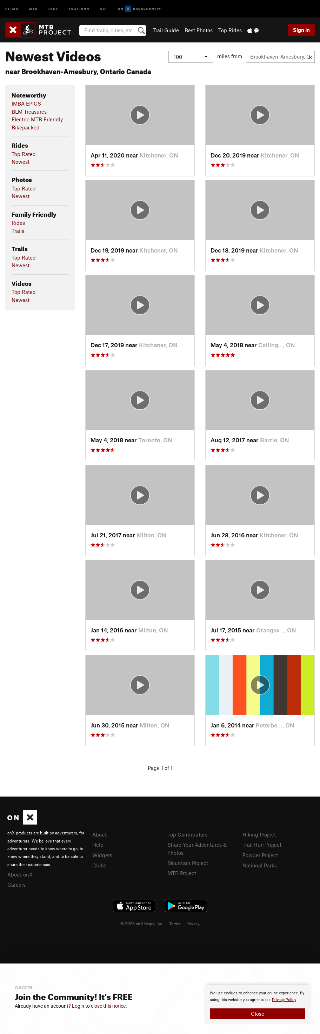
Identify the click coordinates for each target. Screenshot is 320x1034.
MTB (33, 8)
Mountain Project (187, 863)
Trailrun (79, 8)
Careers (16, 884)
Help (98, 844)
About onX (20, 874)
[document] (257, 1004)
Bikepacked (26, 127)
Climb (12, 8)
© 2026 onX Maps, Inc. (141, 923)
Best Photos (199, 30)
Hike (53, 8)
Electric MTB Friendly (37, 119)
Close (257, 1013)
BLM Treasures (29, 111)
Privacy (193, 923)
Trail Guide (166, 30)
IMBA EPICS (26, 103)
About (99, 834)
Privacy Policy (284, 1000)
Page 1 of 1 (160, 768)
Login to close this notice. (99, 1006)
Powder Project (260, 855)
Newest (20, 162)
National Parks (259, 865)
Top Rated (24, 154)
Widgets (102, 855)
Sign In (301, 30)
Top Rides (230, 30)
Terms (174, 923)
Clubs (99, 865)
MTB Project (181, 873)
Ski (103, 8)
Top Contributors (187, 834)
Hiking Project (259, 834)
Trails (18, 231)
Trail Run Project (261, 844)
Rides (18, 223)
